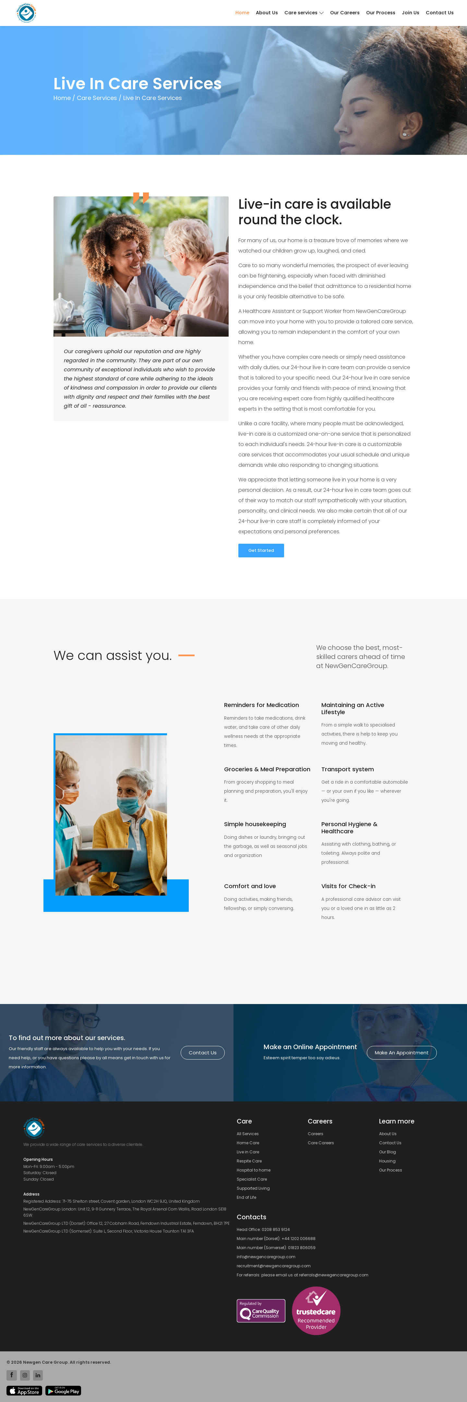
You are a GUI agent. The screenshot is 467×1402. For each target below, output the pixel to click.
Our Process (380, 12)
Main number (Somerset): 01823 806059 (276, 1247)
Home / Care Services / (88, 98)
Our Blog (389, 1152)
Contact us (203, 1052)
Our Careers (345, 12)
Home (242, 12)
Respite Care (251, 1161)
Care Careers (323, 1143)
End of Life (248, 1197)
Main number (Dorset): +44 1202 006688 (276, 1238)
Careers (317, 1134)
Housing (389, 1161)
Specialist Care (254, 1179)
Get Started (261, 550)
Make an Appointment (402, 1052)
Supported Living (255, 1188)
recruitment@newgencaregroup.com (274, 1266)
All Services (250, 1134)
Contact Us (440, 12)
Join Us (410, 12)
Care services (304, 12)
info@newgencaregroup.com (266, 1256)
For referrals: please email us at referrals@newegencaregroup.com (302, 1275)
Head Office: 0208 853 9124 (263, 1229)
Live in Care (250, 1152)
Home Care (250, 1143)
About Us (267, 12)
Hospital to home (255, 1170)
